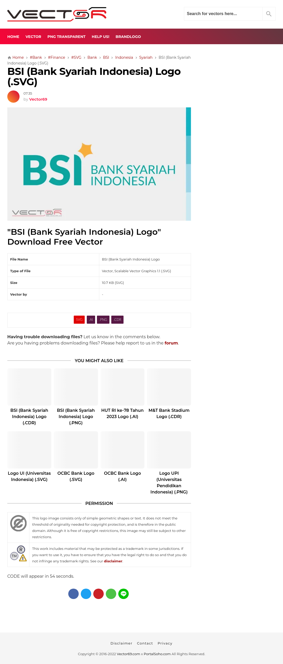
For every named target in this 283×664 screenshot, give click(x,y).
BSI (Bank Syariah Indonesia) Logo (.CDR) (29, 416)
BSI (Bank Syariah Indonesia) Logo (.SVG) (94, 76)
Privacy (165, 643)
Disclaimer (121, 643)
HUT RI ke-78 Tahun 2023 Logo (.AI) (122, 413)
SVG (79, 319)
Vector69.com (128, 654)
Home (13, 36)
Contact (145, 643)
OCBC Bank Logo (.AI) (122, 476)
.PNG (103, 319)
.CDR (117, 319)
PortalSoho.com (157, 654)
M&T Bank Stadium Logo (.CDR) (169, 413)
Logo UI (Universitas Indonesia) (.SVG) (29, 476)
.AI (91, 319)
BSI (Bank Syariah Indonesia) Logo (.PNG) (76, 416)
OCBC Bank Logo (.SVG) (75, 476)
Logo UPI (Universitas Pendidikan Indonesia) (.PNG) (169, 482)
